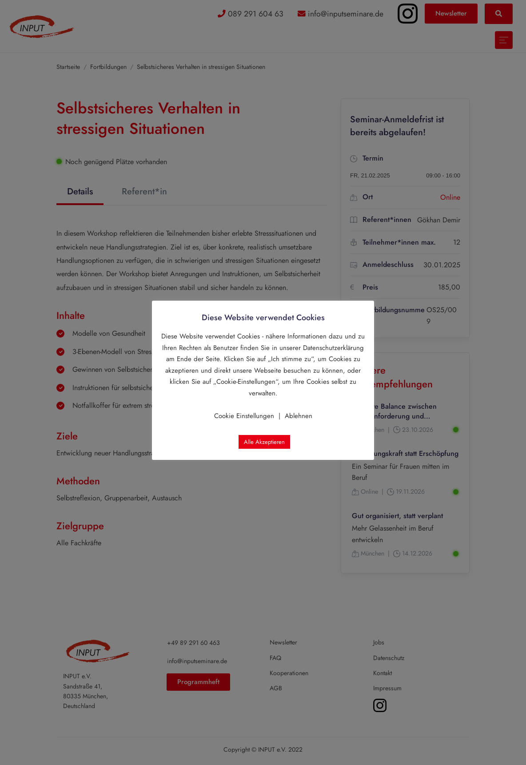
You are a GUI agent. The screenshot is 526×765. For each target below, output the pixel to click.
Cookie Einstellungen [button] (244, 416)
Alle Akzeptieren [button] (264, 442)
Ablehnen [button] (298, 416)
